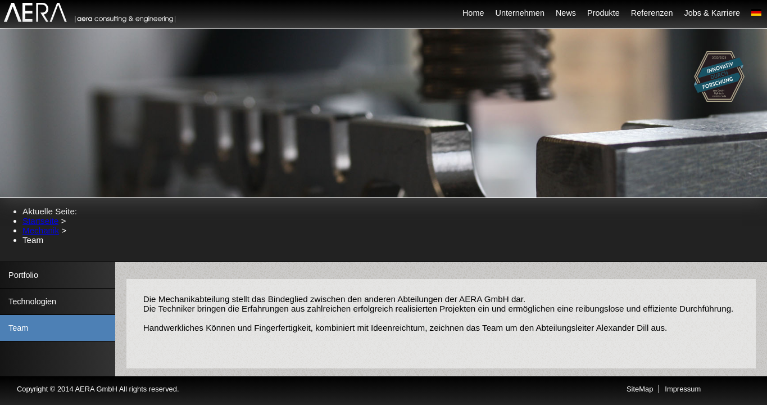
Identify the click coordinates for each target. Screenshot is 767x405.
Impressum (683, 389)
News (566, 12)
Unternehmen (519, 12)
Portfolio (23, 275)
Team (18, 327)
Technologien (32, 301)
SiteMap (640, 389)
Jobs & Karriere (712, 12)
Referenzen (652, 12)
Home (473, 12)
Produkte (603, 12)
